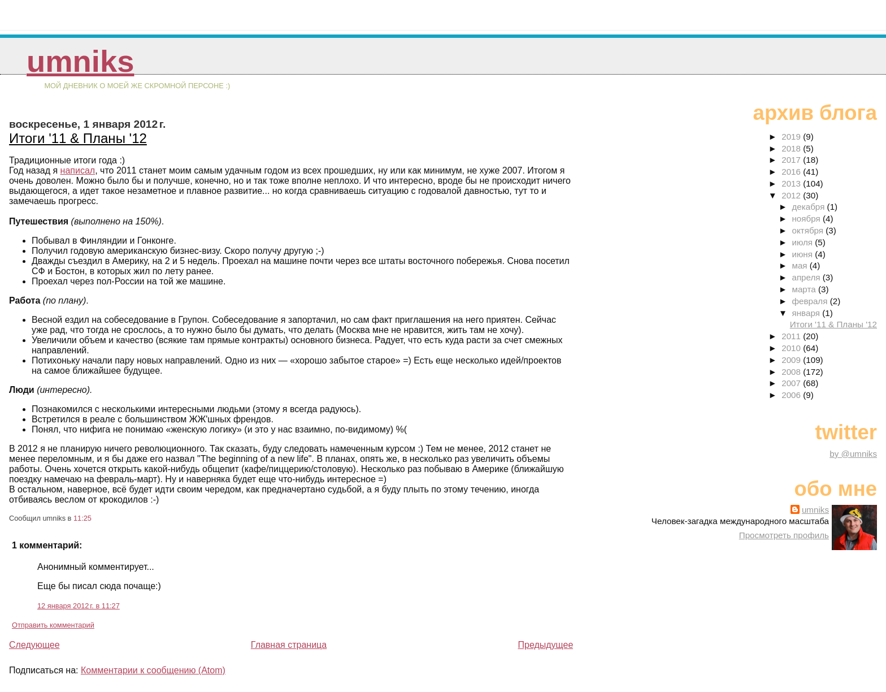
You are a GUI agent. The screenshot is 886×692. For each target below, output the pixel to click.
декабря (809, 206)
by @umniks (853, 454)
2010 (792, 348)
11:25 (82, 518)
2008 (792, 372)
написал (77, 170)
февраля (810, 301)
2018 (792, 148)
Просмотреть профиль (784, 535)
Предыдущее (545, 645)
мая (800, 265)
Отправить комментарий (53, 625)
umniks (80, 61)
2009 (792, 360)
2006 (792, 395)
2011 (792, 336)
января (807, 313)
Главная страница (289, 645)
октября (809, 230)
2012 (792, 195)
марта (805, 289)
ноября (807, 218)
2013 (792, 183)
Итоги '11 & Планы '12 (78, 138)
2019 (792, 136)
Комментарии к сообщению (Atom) (153, 670)
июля (803, 242)
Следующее (34, 645)
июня (803, 254)
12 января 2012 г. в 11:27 (78, 606)
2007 (792, 383)
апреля (807, 277)
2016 (792, 171)
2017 (792, 160)
